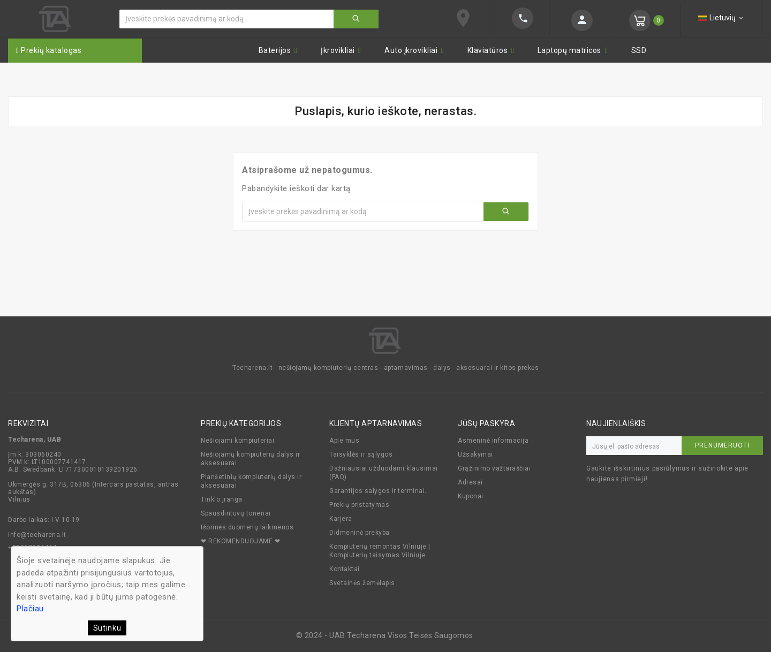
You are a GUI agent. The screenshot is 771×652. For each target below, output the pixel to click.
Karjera (340, 518)
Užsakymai (475, 454)
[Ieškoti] (227, 19)
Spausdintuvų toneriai (236, 513)
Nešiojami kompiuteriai (237, 440)
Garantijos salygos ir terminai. (378, 491)
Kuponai (470, 496)
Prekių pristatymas (359, 505)
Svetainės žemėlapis (362, 583)
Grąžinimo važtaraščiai (494, 468)
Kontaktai (344, 569)
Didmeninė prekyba (359, 532)
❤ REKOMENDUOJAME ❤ (240, 541)
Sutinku (107, 628)
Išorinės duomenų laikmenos (247, 527)
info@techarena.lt (37, 535)
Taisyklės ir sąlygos (360, 454)
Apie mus (344, 440)
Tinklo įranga (222, 499)
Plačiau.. (32, 608)
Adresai (470, 482)
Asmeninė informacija (493, 440)
